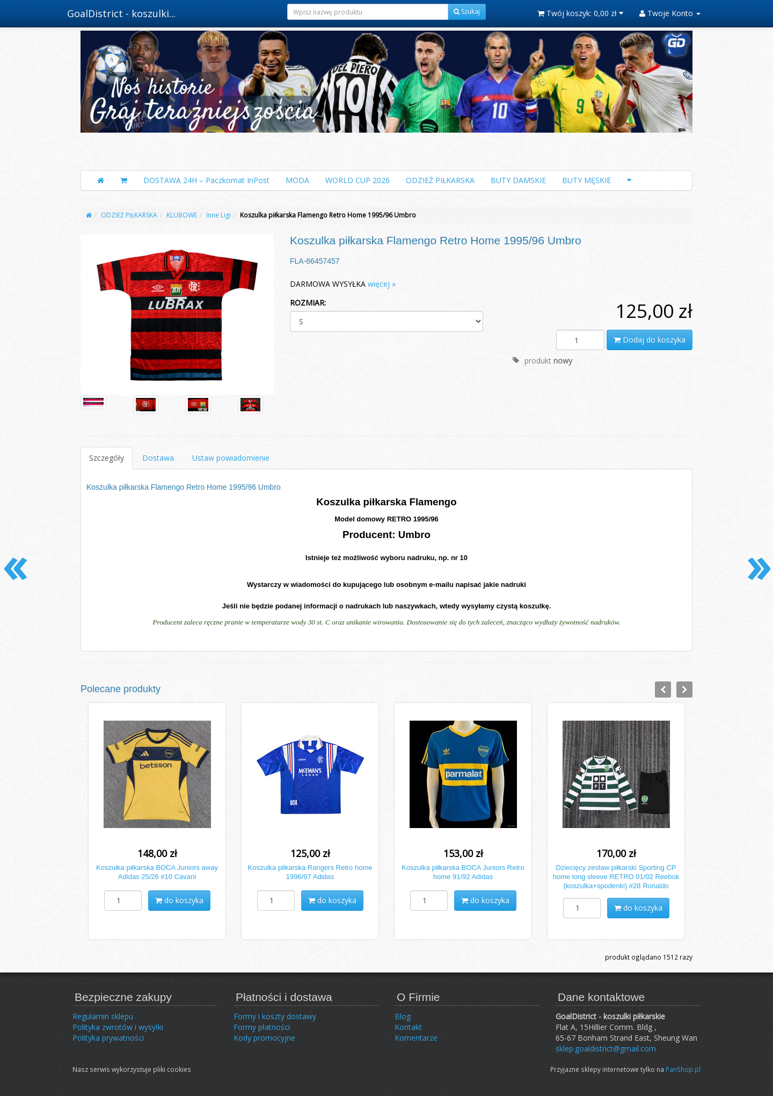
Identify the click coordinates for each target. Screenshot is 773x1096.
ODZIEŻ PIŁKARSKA (440, 180)
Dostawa (158, 458)
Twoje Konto (670, 13)
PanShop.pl (683, 1069)
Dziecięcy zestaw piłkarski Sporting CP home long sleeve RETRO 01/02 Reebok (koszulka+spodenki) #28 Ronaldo (616, 876)
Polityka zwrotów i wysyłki (117, 1027)
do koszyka (179, 900)
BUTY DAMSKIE (518, 180)
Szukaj (467, 11)
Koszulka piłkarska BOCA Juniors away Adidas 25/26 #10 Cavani (157, 872)
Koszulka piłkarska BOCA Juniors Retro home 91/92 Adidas (463, 872)
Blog (403, 1016)
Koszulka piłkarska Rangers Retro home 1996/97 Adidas (310, 872)
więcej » (382, 284)
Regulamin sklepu (102, 1016)
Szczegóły (106, 458)
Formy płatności (262, 1027)
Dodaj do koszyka (650, 340)
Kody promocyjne (264, 1038)
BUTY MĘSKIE (586, 180)
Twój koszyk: (580, 13)
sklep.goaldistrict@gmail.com (606, 1048)
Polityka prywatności (108, 1038)
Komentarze (416, 1038)
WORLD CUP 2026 (357, 180)
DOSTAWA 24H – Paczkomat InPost (206, 180)
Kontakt (408, 1027)
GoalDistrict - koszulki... (121, 13)
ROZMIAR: (308, 302)
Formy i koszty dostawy (275, 1016)
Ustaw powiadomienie (230, 458)
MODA (297, 180)
